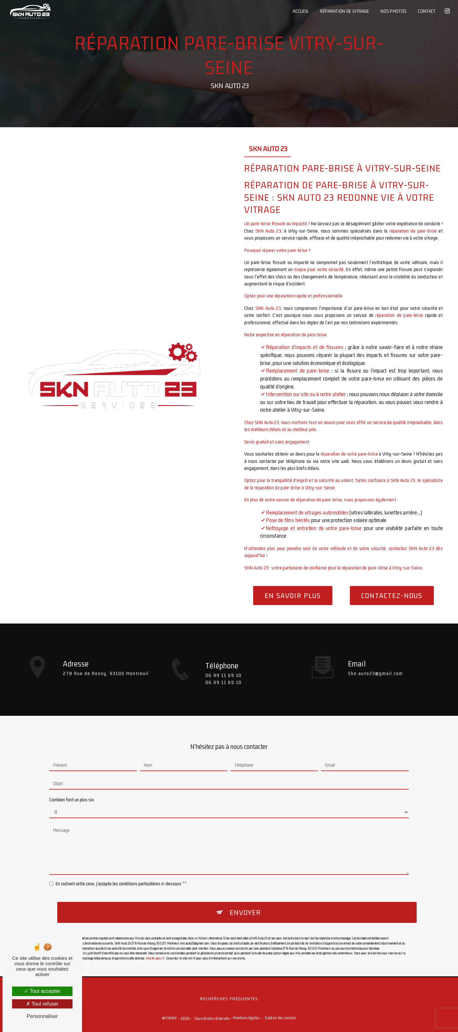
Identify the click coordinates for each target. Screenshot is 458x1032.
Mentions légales (246, 1018)
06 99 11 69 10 (223, 683)
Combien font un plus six (71, 791)
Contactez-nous (391, 595)
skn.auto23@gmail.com (375, 664)
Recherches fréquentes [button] (229, 998)
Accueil (301, 11)
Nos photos (393, 11)
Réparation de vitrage (344, 11)
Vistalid (170, 1018)
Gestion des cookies (280, 1018)
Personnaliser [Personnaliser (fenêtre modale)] (42, 1016)
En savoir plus (293, 595)
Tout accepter (42, 991)
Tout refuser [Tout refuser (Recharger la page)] (42, 1004)
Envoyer (245, 904)
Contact (426, 11)
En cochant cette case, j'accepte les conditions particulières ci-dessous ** (121, 875)
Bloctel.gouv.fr (155, 950)
